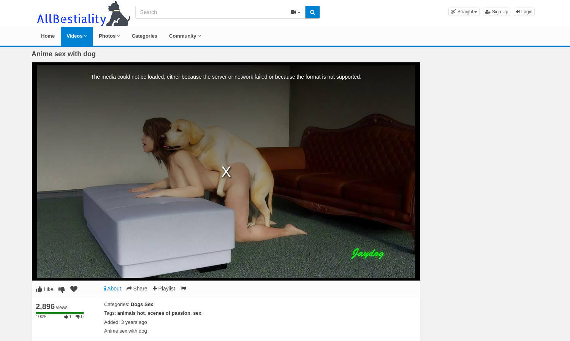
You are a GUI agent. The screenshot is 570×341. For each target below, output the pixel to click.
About (112, 288)
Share (137, 288)
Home (48, 36)
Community (185, 36)
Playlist (164, 288)
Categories (144, 36)
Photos (109, 36)
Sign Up (496, 11)
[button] (464, 12)
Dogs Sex (142, 304)
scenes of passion (168, 313)
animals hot (131, 313)
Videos (76, 36)
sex (197, 313)
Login (524, 11)
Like (45, 289)
